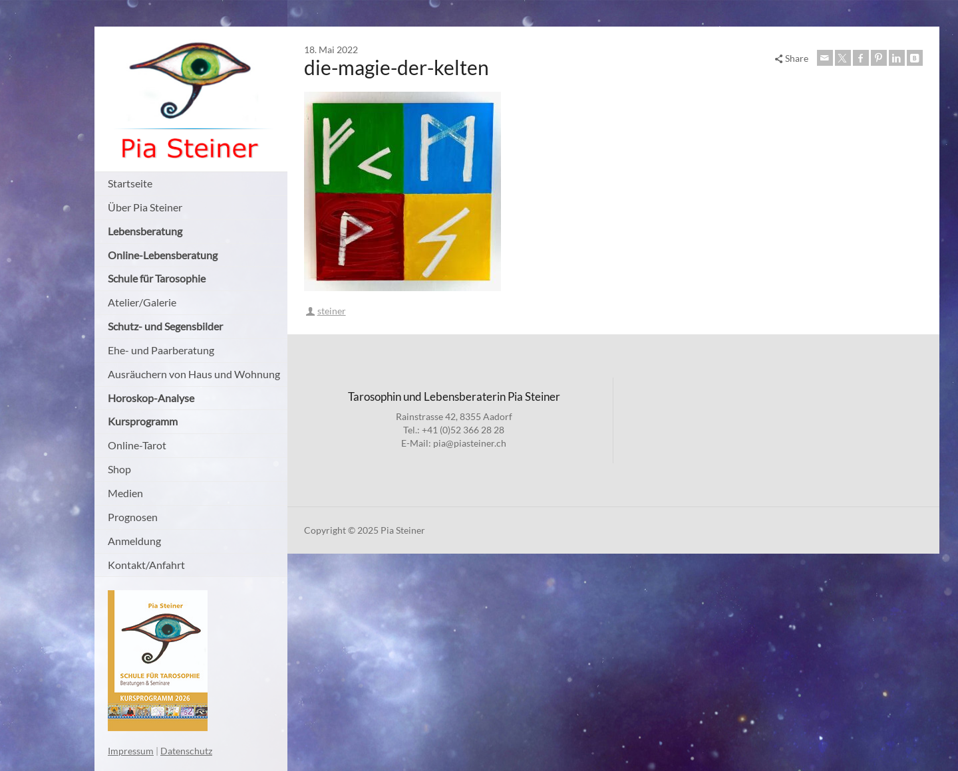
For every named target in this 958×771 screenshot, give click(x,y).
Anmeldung (134, 540)
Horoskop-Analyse (151, 397)
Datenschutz (186, 750)
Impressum (131, 750)
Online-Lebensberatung (163, 255)
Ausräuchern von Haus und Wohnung (194, 374)
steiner (331, 310)
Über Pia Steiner (145, 207)
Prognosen (133, 516)
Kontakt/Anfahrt (146, 564)
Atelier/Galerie (142, 302)
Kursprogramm (143, 421)
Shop (119, 469)
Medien (125, 493)
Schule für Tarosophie (157, 278)
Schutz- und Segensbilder (165, 326)
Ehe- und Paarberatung (161, 350)
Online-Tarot (137, 445)
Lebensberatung (145, 231)
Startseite (130, 183)
